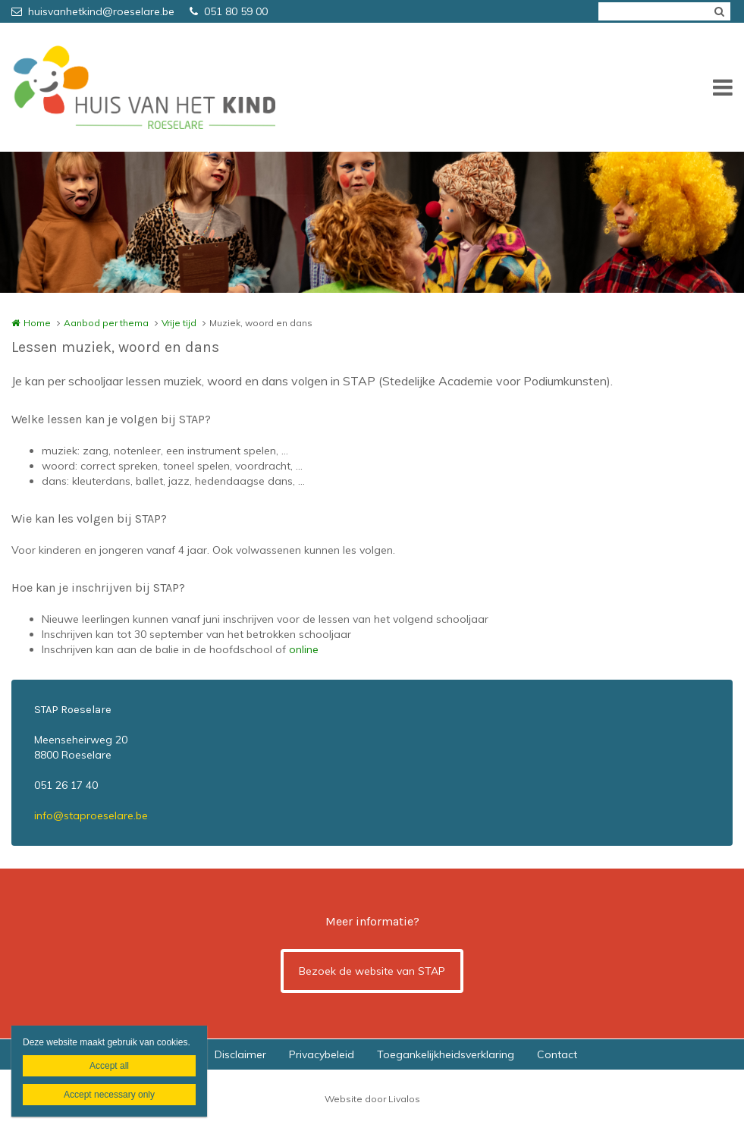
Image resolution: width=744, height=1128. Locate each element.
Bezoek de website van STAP (372, 971)
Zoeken (719, 11)
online (304, 649)
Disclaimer (240, 1054)
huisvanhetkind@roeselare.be (92, 11)
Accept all (109, 1065)
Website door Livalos (372, 1098)
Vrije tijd (179, 322)
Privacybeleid (321, 1054)
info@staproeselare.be (91, 815)
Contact (557, 1054)
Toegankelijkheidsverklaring (445, 1054)
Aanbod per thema (106, 322)
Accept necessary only (109, 1094)
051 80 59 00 (229, 11)
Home (37, 322)
